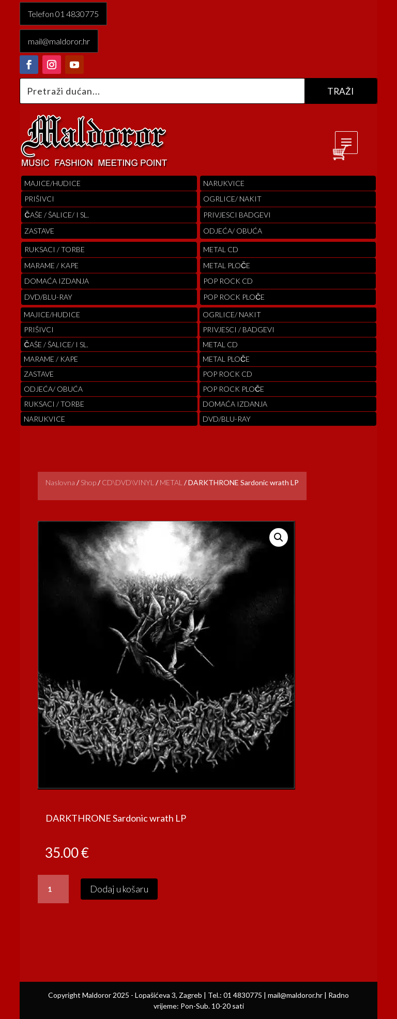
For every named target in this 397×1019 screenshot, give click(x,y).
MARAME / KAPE (51, 265)
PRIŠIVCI (39, 198)
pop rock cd (228, 280)
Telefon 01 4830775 (63, 14)
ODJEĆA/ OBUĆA (232, 230)
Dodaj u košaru (119, 888)
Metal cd (220, 249)
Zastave (39, 230)
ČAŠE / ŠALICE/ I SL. (56, 214)
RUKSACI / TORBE (54, 249)
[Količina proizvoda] (53, 889)
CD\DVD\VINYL (128, 482)
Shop (88, 482)
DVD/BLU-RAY (48, 296)
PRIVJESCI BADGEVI (237, 214)
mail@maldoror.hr (59, 41)
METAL (171, 482)
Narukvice (224, 183)
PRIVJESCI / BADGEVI (238, 329)
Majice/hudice (52, 183)
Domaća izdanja (56, 280)
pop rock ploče (234, 296)
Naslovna (60, 482)
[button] (278, 537)
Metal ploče (226, 265)
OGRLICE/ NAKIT (232, 198)
